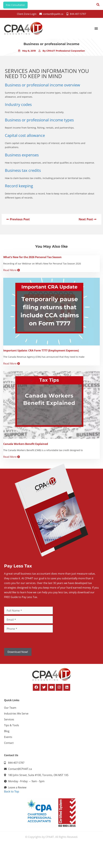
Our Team (10, 707)
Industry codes (18, 104)
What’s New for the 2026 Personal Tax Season (32, 257)
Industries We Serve (16, 713)
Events (8, 737)
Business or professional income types (39, 120)
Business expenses (22, 155)
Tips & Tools (11, 725)
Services (9, 719)
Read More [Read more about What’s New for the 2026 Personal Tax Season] (11, 270)
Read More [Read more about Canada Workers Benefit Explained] (11, 457)
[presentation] (28, 640)
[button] (96, 28)
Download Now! (17, 652)
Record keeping (19, 185)
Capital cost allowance (25, 135)
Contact (9, 743)
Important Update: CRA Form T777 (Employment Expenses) (41, 350)
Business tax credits (23, 170)
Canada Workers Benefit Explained (25, 444)
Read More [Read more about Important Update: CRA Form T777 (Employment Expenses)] (11, 363)
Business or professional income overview (42, 85)
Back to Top (11, 791)
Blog (6, 731)
